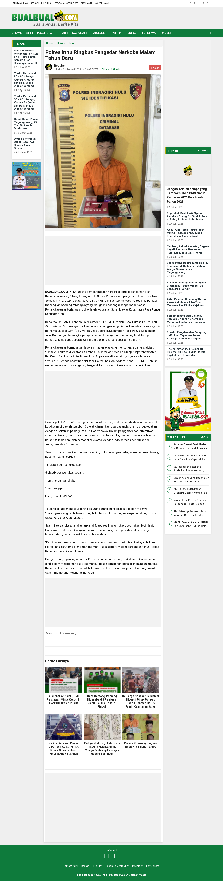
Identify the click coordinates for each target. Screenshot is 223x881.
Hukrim (61, 43)
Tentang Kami (20, 3)
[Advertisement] (103, 260)
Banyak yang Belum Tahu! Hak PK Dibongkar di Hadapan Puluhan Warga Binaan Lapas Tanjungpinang (187, 267)
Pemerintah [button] (45, 33)
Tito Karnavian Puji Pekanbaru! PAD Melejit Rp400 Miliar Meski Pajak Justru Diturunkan (186, 352)
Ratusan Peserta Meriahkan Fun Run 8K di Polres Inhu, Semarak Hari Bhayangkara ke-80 (26, 57)
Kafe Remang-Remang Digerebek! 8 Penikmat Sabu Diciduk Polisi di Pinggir (102, 701)
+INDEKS (203, 151)
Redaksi (35, 3)
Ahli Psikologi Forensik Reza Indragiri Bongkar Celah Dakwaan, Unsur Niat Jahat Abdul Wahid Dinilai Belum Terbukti (190, 513)
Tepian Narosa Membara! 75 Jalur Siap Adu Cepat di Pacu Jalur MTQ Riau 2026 (191, 458)
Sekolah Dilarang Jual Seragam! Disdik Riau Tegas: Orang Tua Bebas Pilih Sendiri (186, 285)
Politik (116, 33)
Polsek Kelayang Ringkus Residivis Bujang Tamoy (140, 745)
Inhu (71, 43)
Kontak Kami (102, 3)
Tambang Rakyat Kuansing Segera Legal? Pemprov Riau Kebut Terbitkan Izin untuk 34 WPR (188, 249)
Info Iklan (46, 3)
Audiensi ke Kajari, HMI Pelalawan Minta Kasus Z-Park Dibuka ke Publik (63, 699)
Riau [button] (63, 33)
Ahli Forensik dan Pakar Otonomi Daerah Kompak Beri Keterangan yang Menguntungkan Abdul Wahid (191, 491)
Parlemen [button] (98, 33)
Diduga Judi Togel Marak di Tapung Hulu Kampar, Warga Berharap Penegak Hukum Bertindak (102, 748)
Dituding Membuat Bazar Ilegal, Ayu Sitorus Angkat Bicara (25, 143)
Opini (29, 33)
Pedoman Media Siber (66, 3)
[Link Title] (104, 856)
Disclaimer (87, 3)
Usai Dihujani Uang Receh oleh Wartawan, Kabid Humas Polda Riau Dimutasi (191, 480)
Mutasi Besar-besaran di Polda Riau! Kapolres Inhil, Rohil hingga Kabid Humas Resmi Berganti (189, 469)
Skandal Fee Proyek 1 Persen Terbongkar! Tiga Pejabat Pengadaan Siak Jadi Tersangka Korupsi (190, 502)
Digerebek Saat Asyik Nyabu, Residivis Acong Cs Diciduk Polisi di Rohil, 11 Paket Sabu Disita (187, 216)
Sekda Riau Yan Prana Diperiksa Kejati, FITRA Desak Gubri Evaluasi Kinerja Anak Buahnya (64, 748)
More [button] (166, 33)
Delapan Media (137, 875)
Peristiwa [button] (149, 33)
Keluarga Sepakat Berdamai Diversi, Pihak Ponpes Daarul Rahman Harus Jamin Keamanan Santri (140, 701)
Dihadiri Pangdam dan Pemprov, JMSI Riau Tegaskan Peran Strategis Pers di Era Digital (186, 335)
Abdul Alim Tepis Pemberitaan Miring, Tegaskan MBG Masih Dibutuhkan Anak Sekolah (185, 233)
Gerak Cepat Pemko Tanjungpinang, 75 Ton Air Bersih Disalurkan (26, 124)
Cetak (155, 68)
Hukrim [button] (131, 33)
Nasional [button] (79, 33)
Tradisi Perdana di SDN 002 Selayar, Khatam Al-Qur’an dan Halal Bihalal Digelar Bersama (25, 102)
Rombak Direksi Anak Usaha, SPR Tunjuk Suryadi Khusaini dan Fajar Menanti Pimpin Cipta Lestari (190, 446)
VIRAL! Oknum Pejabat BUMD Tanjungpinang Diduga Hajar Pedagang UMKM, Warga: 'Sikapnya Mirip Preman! (191, 524)
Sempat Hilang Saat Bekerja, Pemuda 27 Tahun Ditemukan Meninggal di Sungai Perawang (186, 319)
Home (17, 33)
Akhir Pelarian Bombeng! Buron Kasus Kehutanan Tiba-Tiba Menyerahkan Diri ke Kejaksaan (186, 302)
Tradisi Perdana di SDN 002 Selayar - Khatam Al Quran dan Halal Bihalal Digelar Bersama (25, 80)
